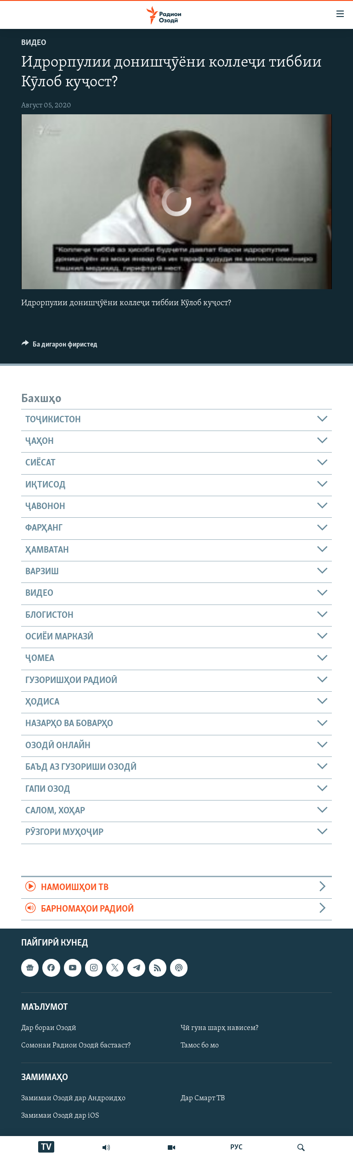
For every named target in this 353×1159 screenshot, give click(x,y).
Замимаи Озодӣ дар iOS (60, 1116)
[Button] (59, 346)
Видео (33, 43)
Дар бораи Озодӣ (48, 1028)
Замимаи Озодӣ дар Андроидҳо (73, 1099)
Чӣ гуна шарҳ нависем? (219, 1028)
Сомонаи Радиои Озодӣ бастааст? (76, 1045)
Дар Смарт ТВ (203, 1099)
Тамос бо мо (200, 1045)
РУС (236, 1147)
